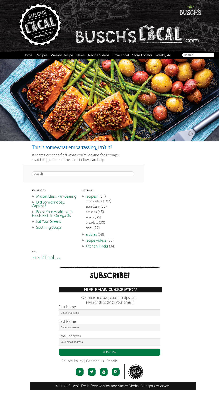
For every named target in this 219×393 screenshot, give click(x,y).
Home (27, 55)
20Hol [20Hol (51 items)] (36, 258)
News (80, 55)
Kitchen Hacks (96, 246)
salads (90, 217)
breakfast (92, 223)
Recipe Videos (98, 55)
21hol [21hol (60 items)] (47, 257)
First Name (67, 307)
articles (91, 234)
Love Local (121, 55)
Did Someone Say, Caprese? (48, 204)
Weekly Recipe (62, 55)
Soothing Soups (49, 227)
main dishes (94, 201)
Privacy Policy (72, 361)
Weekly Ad (163, 55)
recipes (91, 196)
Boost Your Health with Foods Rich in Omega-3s (52, 214)
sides (89, 228)
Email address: (70, 336)
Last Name (67, 321)
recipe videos (95, 240)
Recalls (112, 361)
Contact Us (95, 361)
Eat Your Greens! (49, 221)
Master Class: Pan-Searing (56, 196)
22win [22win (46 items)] (57, 258)
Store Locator (142, 55)
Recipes (42, 55)
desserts (91, 212)
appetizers (93, 207)
